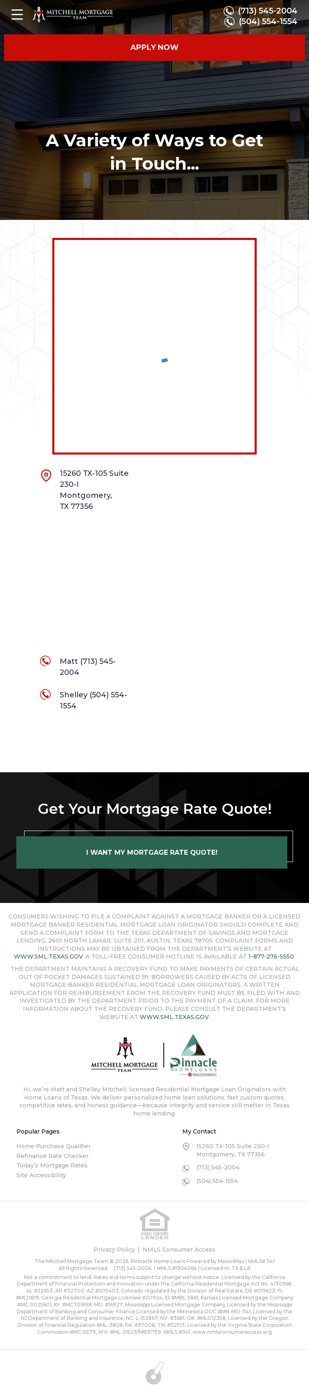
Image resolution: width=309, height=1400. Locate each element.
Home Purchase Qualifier (53, 1146)
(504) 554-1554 (268, 22)
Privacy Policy (114, 1249)
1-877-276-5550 (271, 956)
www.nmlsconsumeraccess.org (232, 1332)
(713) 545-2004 (267, 11)
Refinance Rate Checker (52, 1156)
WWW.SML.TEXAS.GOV (48, 956)
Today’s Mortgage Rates (51, 1165)
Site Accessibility (41, 1175)
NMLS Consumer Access (179, 1249)
